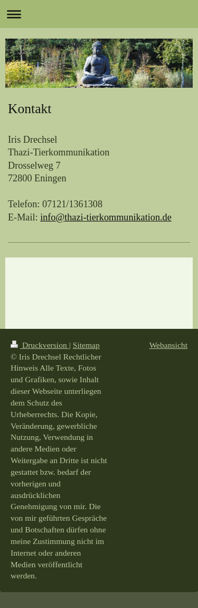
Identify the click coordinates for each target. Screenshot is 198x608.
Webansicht (168, 344)
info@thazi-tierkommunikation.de (106, 217)
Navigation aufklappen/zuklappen (99, 14)
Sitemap (86, 344)
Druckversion (40, 344)
